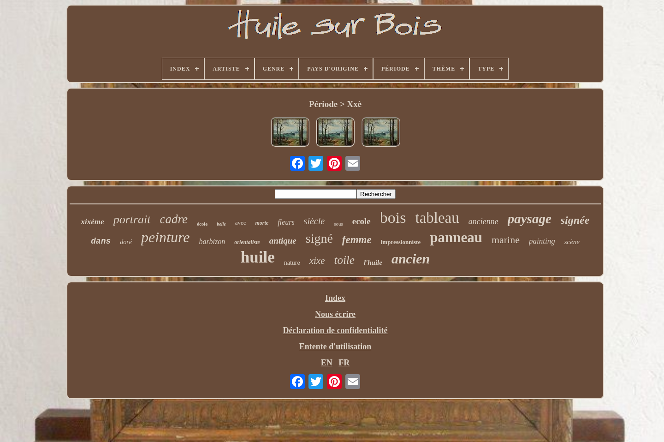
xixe (317, 260)
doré (126, 242)
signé (319, 238)
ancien (410, 258)
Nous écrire (335, 314)
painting (542, 241)
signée (575, 220)
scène (572, 241)
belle (221, 224)
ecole (361, 221)
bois (393, 217)
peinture (165, 237)
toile (344, 260)
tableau (437, 217)
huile (258, 257)
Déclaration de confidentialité (335, 330)
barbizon (212, 241)
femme (357, 239)
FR (344, 362)
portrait (132, 219)
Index (335, 298)
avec (240, 222)
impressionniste (401, 242)
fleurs (286, 222)
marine (506, 239)
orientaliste (247, 242)
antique (282, 240)
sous (338, 224)
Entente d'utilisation (335, 346)
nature (292, 262)
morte (261, 223)
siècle (314, 221)
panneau (456, 237)
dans (101, 241)
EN (326, 362)
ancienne (483, 221)
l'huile (373, 262)
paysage (529, 218)
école (202, 224)
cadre (174, 219)
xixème (92, 221)
